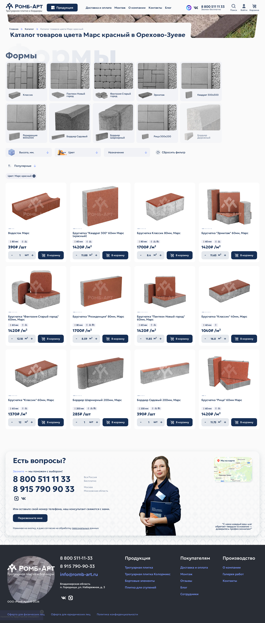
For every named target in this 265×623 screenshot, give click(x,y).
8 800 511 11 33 (42, 479)
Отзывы (186, 581)
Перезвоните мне (30, 518)
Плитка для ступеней (140, 587)
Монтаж (186, 574)
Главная (10, 34)
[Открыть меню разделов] (62, 7)
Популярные (22, 166)
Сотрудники (189, 594)
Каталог (26, 34)
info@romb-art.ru (79, 574)
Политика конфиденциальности (117, 614)
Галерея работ (233, 574)
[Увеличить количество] (32, 255)
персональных (80, 528)
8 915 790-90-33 (77, 566)
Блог (183, 587)
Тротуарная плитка (139, 567)
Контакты (230, 581)
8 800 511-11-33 (76, 558)
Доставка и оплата (194, 567)
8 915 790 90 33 (44, 489)
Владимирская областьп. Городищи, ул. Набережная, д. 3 (82, 585)
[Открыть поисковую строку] (233, 7)
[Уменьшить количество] (12, 255)
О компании (232, 567)
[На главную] (24, 7)
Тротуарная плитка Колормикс (147, 574)
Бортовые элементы (140, 581)
